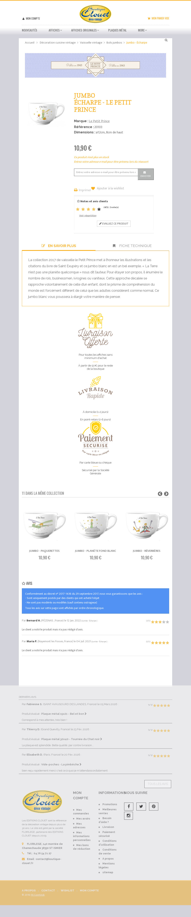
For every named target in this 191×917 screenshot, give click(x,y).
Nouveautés (29, 30)
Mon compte (32, 18)
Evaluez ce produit (113, 223)
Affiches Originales (84, 30)
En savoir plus (59, 246)
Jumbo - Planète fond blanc (95, 550)
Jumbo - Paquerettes (44, 550)
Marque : (81, 121)
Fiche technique (132, 246)
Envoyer (145, 176)
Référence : (84, 127)
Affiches (54, 30)
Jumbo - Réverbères (146, 550)
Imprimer (85, 190)
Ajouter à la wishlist (110, 188)
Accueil (29, 42)
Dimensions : (84, 132)
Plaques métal (117, 30)
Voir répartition (87, 215)
